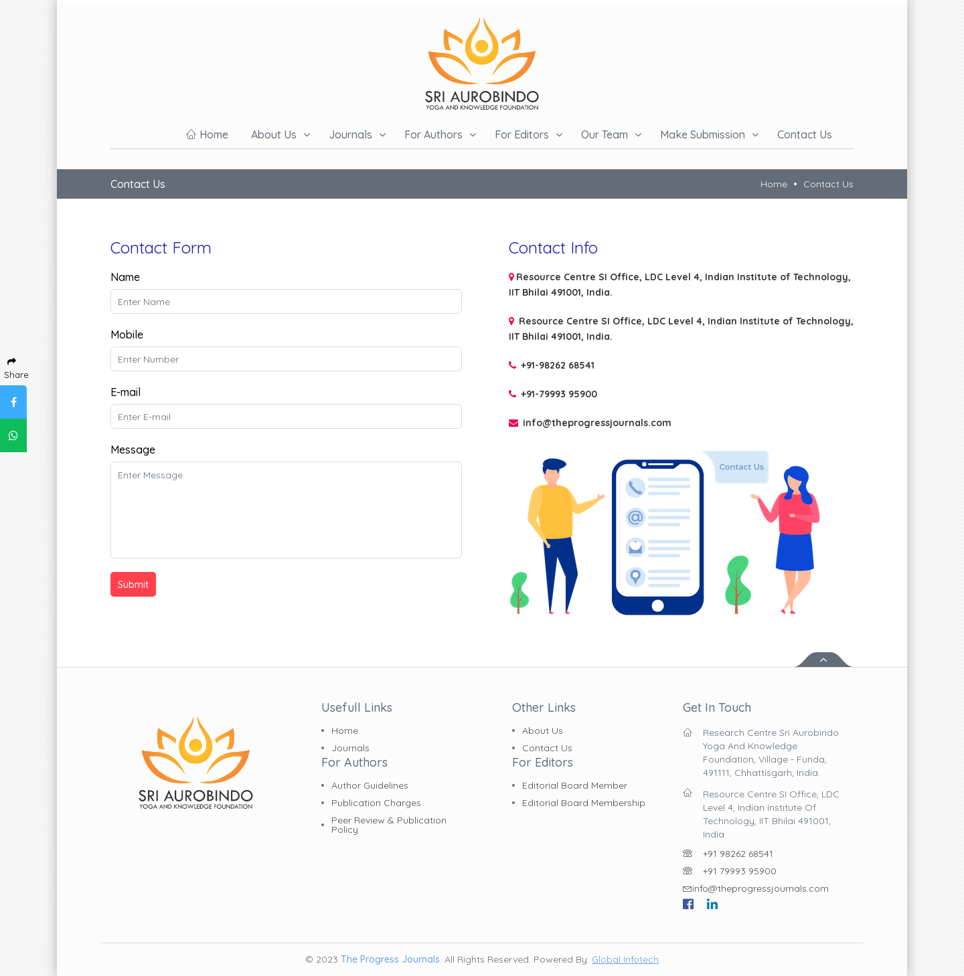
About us (274, 134)
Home (207, 134)
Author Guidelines (369, 785)
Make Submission (702, 134)
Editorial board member (574, 785)
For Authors (433, 134)
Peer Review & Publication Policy (389, 824)
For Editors (522, 134)
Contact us (804, 134)
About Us (542, 730)
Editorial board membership (583, 802)
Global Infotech (625, 959)
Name (125, 277)
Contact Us (828, 184)
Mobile (126, 334)
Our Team (604, 134)
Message (132, 449)
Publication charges (376, 802)
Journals (350, 134)
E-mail (125, 392)
